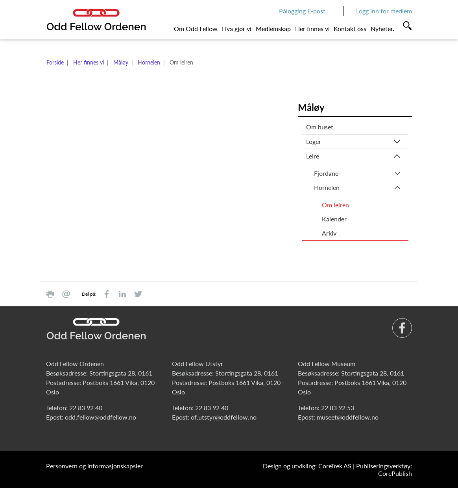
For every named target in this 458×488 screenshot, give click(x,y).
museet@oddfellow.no (348, 417)
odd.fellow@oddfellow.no (100, 417)
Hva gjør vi (236, 28)
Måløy (120, 62)
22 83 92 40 (85, 407)
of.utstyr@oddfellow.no (224, 417)
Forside (55, 62)
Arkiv (329, 233)
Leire (312, 156)
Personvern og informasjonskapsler (94, 466)
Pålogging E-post (302, 11)
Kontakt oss (350, 28)
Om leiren (335, 204)
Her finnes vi (312, 28)
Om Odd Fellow (196, 28)
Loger (313, 141)
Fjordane (326, 173)
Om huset (319, 127)
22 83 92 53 (337, 407)
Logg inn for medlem (384, 11)
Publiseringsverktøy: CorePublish (384, 469)
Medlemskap (273, 28)
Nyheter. (382, 28)
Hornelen (149, 62)
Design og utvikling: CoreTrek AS (307, 466)
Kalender (334, 219)
